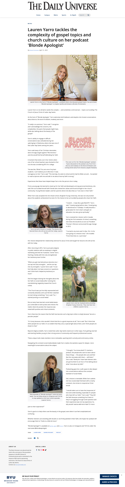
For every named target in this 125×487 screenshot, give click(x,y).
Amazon (64, 426)
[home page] (62, 8)
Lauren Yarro (37, 432)
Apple (57, 426)
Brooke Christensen (36, 50)
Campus (47, 15)
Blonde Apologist (48, 432)
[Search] (84, 15)
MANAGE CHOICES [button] (109, 476)
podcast (58, 432)
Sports (64, 15)
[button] (122, 476)
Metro (56, 15)
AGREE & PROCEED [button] (109, 482)
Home (38, 15)
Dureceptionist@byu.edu (22, 464)
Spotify (52, 426)
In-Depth (73, 15)
